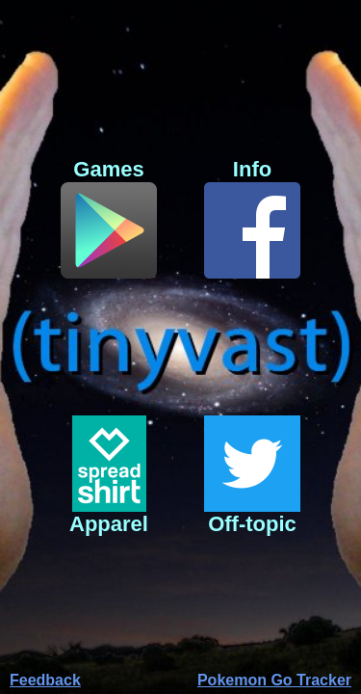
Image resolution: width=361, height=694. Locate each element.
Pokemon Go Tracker (274, 680)
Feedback (45, 680)
